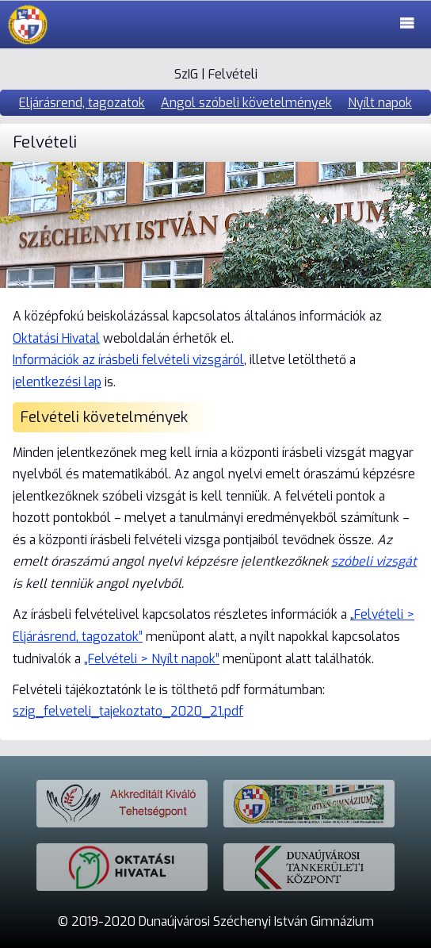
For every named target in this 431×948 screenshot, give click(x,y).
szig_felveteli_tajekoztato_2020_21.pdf (128, 711)
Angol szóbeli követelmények (246, 102)
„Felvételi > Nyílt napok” (151, 659)
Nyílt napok (380, 102)
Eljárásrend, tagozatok (82, 102)
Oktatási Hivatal (56, 338)
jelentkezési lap (57, 382)
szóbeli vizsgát (374, 561)
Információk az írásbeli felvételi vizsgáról (128, 359)
